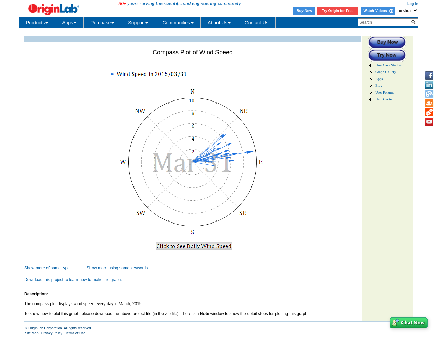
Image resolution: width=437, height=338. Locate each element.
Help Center (384, 99)
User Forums (384, 92)
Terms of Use (75, 333)
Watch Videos (378, 11)
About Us (219, 22)
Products (37, 22)
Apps (69, 22)
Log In (412, 4)
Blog (378, 85)
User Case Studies (388, 65)
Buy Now (304, 11)
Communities (178, 22)
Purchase (102, 22)
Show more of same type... (48, 268)
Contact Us (256, 22)
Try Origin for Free (338, 11)
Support (138, 22)
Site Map (31, 333)
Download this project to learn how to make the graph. (73, 279)
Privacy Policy (51, 333)
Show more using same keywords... (119, 268)
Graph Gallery (385, 72)
